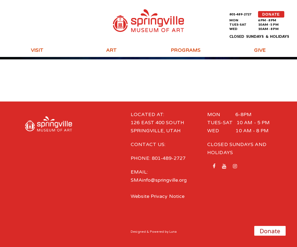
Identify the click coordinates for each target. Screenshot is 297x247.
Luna (173, 232)
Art (111, 50)
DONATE (271, 14)
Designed (138, 232)
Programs (185, 50)
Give (260, 50)
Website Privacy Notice (157, 196)
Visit (37, 50)
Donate (270, 231)
